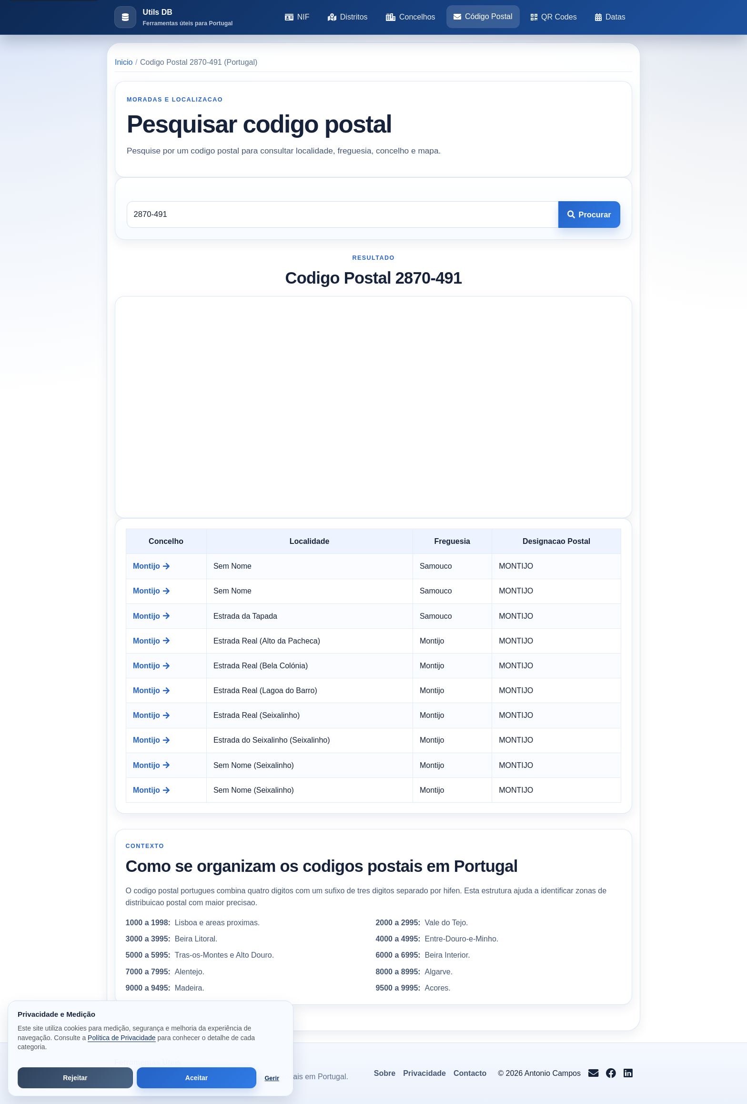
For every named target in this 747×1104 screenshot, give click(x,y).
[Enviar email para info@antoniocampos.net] (593, 1073)
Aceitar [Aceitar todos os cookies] (196, 1078)
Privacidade (424, 1073)
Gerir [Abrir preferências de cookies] (271, 1078)
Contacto (470, 1073)
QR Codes (554, 17)
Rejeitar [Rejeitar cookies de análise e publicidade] (75, 1078)
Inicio (123, 62)
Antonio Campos (553, 1073)
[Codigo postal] (342, 214)
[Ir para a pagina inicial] (173, 17)
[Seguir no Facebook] (611, 1073)
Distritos (348, 17)
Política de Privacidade (121, 1038)
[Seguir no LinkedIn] (628, 1073)
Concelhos (410, 17)
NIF (297, 17)
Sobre (384, 1073)
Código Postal (483, 16)
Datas (610, 17)
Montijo (151, 566)
